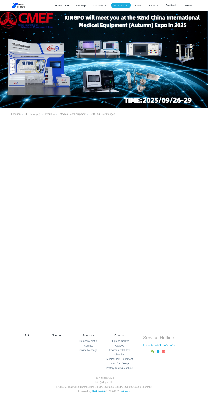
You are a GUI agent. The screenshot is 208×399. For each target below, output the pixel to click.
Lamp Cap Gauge (119, 363)
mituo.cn (125, 391)
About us (88, 335)
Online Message (88, 350)
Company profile (88, 341)
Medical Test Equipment (73, 114)
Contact (88, 345)
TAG (26, 335)
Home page (62, 5)
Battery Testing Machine (119, 368)
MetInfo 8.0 (98, 391)
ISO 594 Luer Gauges (103, 114)
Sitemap (57, 335)
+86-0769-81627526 (158, 345)
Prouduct (50, 114)
